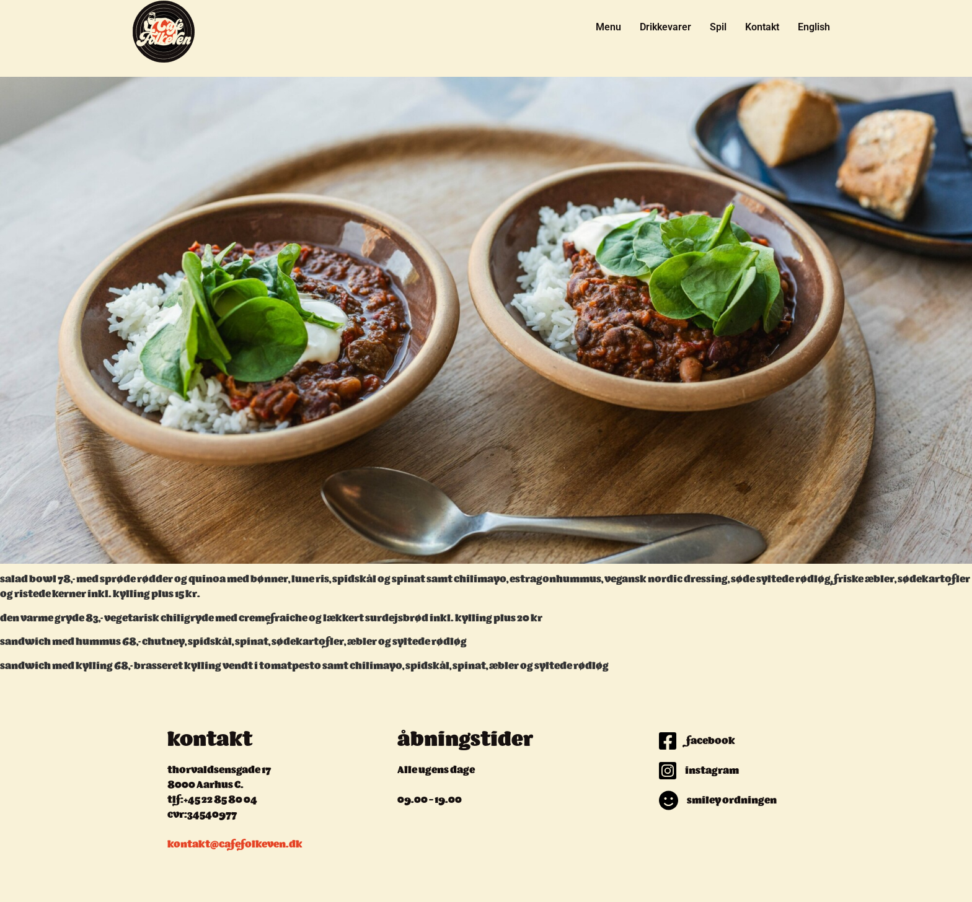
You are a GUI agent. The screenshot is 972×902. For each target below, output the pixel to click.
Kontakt (762, 27)
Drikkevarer (665, 27)
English (814, 27)
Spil (718, 27)
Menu (608, 27)
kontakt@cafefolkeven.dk (235, 845)
